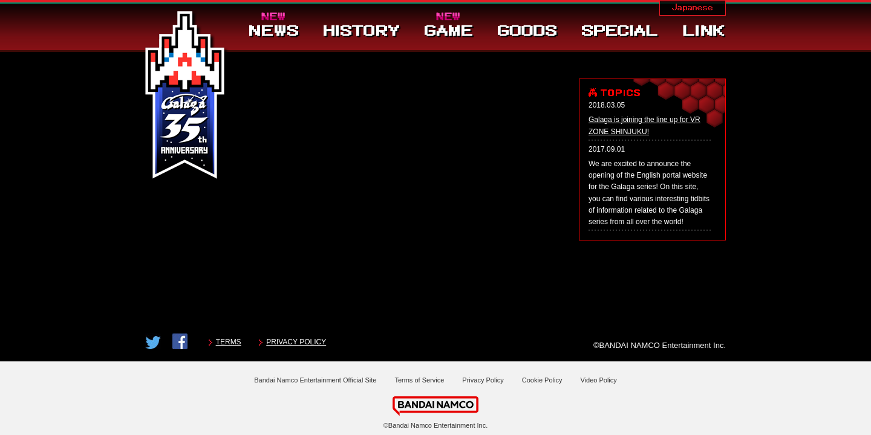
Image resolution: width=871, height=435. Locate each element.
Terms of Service (419, 380)
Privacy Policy (482, 380)
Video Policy (598, 380)
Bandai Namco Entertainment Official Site (315, 380)
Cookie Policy (542, 380)
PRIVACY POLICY (296, 342)
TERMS (228, 342)
